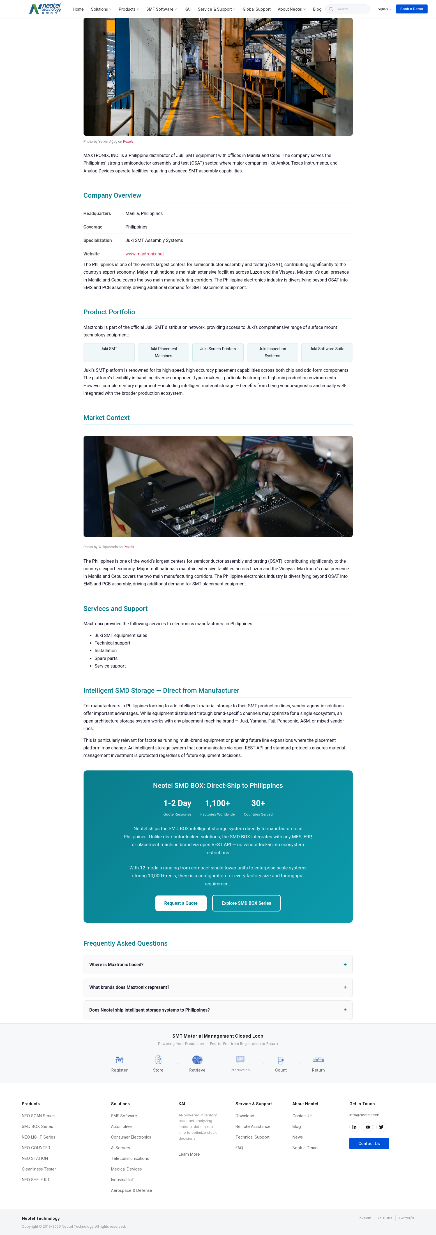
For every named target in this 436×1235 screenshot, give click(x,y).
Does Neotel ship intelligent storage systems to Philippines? (149, 1010)
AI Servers (120, 1147)
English (383, 9)
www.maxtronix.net (145, 254)
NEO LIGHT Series (38, 1137)
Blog (317, 9)
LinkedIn (364, 1218)
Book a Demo (411, 8)
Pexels (128, 141)
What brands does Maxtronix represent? (129, 987)
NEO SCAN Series (38, 1115)
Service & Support (217, 9)
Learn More (189, 1154)
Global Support (257, 9)
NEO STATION (35, 1158)
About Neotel (292, 9)
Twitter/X (406, 1218)
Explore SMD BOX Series (246, 903)
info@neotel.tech (364, 1114)
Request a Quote (181, 903)
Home (78, 9)
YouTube (385, 1218)
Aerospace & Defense (131, 1190)
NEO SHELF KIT (36, 1179)
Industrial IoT (122, 1179)
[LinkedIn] (354, 1127)
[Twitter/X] (381, 1127)
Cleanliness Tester (39, 1169)
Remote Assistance (253, 1126)
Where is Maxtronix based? (116, 964)
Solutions (101, 9)
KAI (187, 9)
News (297, 1137)
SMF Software (161, 9)
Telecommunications (130, 1158)
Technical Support (252, 1137)
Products (129, 9)
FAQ (239, 1147)
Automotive (121, 1126)
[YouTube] (368, 1127)
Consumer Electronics (131, 1137)
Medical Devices (126, 1169)
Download (245, 1115)
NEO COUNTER (36, 1147)
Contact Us (302, 1115)
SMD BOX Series (37, 1126)
